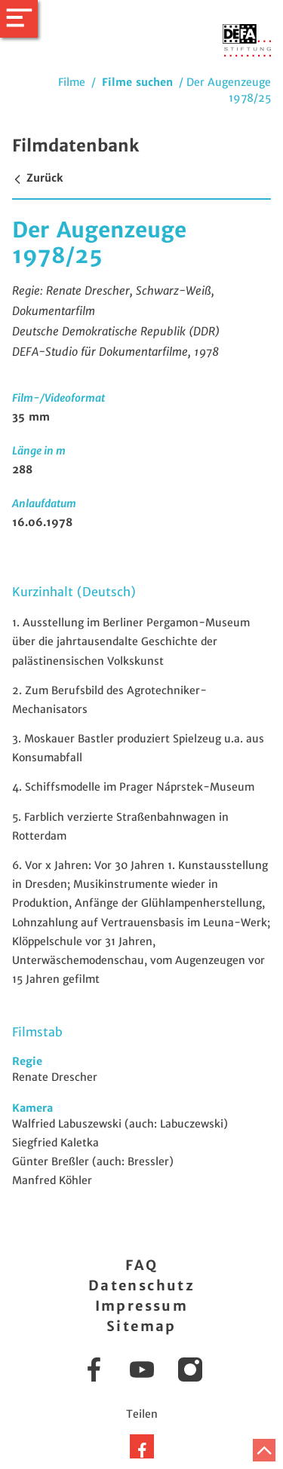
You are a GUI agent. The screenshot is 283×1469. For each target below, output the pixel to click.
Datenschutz (141, 1285)
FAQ (141, 1265)
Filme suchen (137, 82)
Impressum (142, 1305)
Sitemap (141, 1326)
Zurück (37, 178)
